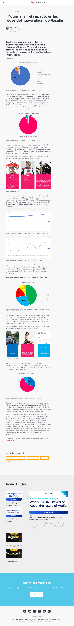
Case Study (10, 502)
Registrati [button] (37, 594)
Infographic (10, 560)
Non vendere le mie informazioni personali (31, 621)
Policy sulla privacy (17, 619)
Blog (7, 11)
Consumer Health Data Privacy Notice (49, 619)
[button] (4, 2)
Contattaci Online (50, 621)
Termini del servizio (30, 619)
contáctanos (10, 440)
